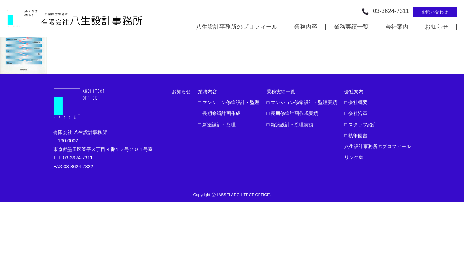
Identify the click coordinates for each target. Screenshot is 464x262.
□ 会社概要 (355, 102)
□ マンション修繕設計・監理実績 (302, 102)
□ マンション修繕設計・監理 (228, 102)
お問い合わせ (435, 12)
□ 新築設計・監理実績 (290, 124)
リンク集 (353, 157)
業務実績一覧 (351, 27)
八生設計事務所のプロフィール (237, 27)
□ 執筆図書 (355, 135)
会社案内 (397, 27)
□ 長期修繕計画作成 (219, 113)
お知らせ (436, 27)
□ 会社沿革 (355, 113)
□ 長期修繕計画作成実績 (292, 113)
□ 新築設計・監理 (216, 124)
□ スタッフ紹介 (360, 124)
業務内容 (305, 27)
